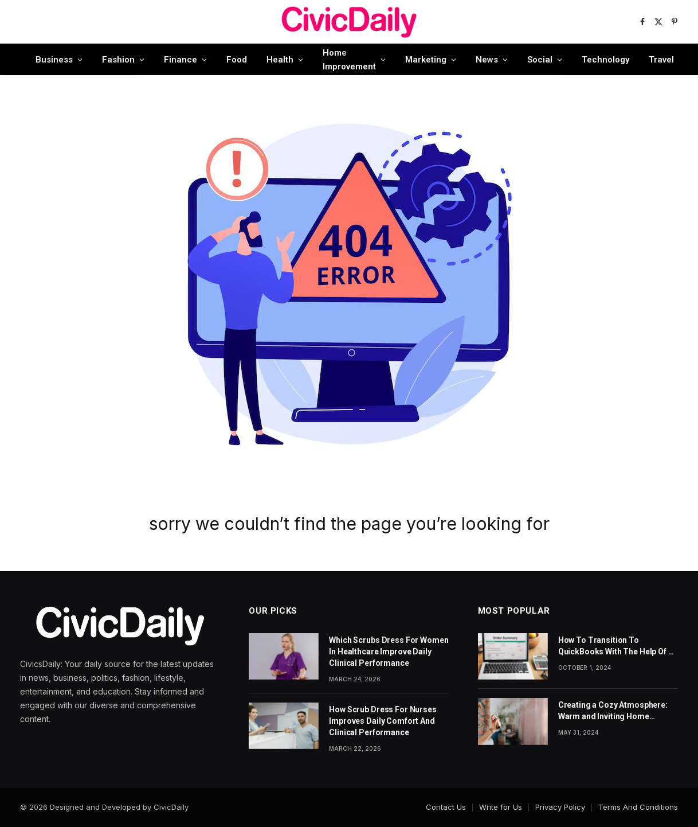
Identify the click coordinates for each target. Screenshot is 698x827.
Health (279, 59)
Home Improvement (349, 60)
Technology (605, 59)
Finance (180, 59)
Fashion (118, 59)
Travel (661, 59)
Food (236, 59)
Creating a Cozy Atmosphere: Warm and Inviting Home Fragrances (613, 711)
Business (54, 59)
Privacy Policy (560, 807)
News (487, 59)
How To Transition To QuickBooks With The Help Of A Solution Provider (615, 646)
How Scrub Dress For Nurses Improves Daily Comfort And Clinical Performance (382, 721)
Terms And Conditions (638, 807)
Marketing (425, 59)
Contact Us (446, 807)
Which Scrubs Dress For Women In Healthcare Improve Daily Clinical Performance (388, 651)
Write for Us (500, 807)
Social (539, 59)
